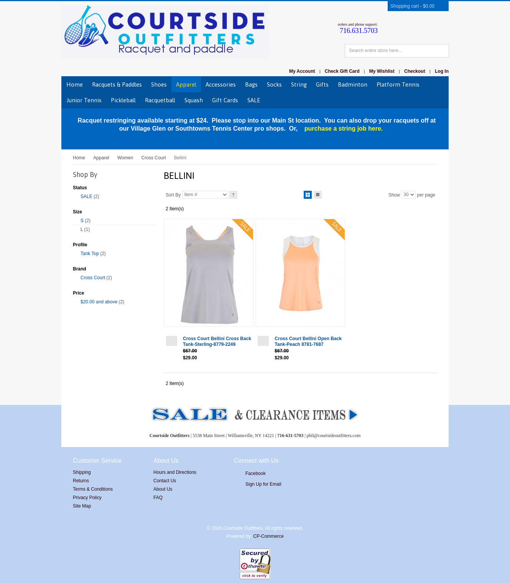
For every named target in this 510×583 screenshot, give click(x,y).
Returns (81, 480)
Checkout (414, 71)
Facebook (255, 473)
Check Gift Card (342, 71)
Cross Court (153, 157)
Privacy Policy (87, 497)
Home (79, 157)
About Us (162, 489)
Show (394, 194)
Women (125, 157)
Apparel (101, 157)
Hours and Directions (174, 472)
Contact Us (164, 480)
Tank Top (90, 253)
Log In (442, 71)
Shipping (82, 472)
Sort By (173, 194)
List (318, 193)
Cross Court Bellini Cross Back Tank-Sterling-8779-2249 (217, 341)
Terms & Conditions (93, 489)
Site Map (82, 506)
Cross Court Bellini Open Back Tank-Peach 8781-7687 (308, 341)
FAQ (158, 497)
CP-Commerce (268, 536)
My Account (302, 71)
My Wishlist (382, 71)
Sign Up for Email (263, 484)
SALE (86, 196)
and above (99, 302)
